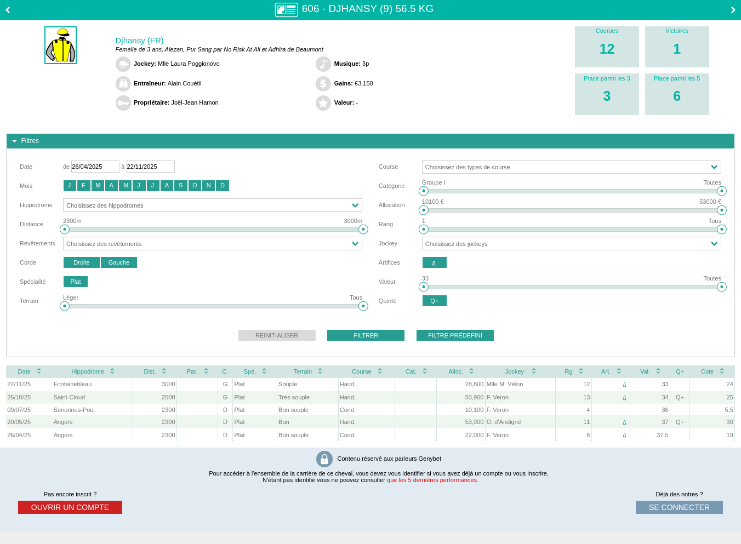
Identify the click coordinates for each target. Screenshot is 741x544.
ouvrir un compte (70, 507)
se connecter (679, 507)
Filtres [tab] (24, 141)
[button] (70, 186)
